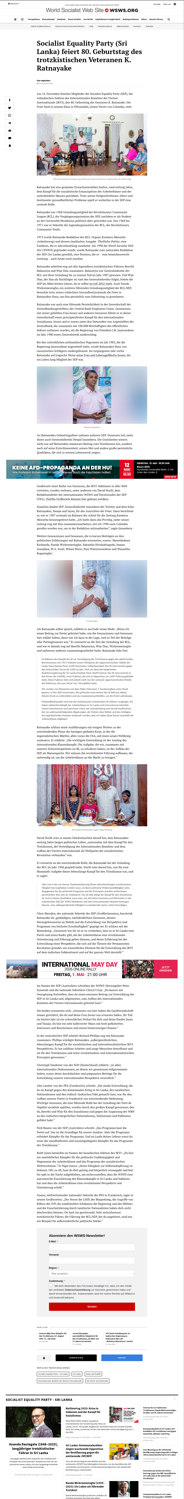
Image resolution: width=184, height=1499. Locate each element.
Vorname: (54, 1255)
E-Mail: (52, 1241)
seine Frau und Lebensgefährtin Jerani (100, 355)
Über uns (167, 4)
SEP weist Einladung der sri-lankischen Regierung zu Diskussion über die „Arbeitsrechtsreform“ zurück (119, 1337)
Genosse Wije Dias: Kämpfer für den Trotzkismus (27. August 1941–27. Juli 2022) (53, 1336)
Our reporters (43, 80)
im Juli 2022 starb (100, 284)
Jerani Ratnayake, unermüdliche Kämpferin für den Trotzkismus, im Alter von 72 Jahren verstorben (85, 1337)
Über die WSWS (123, 26)
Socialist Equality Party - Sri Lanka (53, 1374)
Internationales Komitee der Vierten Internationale (60, 1381)
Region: (53, 1268)
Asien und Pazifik (93, 1374)
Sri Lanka (77, 1374)
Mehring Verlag (105, 26)
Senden (92, 1306)
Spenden (149, 26)
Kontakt (157, 4)
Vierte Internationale (41, 26)
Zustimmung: (56, 1281)
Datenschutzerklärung (77, 1289)
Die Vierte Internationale (97, 1381)
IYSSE (91, 26)
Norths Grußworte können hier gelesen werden (77, 499)
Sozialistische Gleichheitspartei (69, 26)
